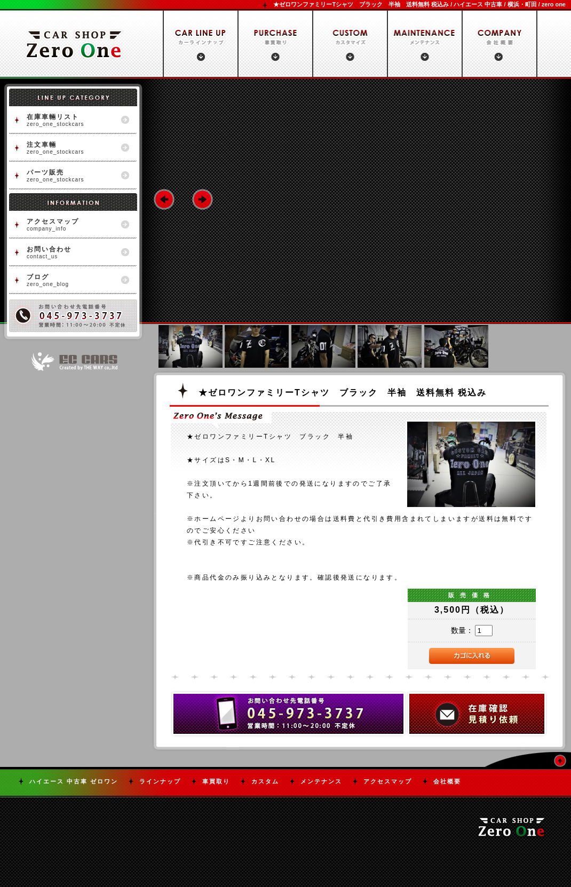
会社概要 (447, 781)
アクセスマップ (387, 781)
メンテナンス (321, 781)
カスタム (265, 781)
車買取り (216, 781)
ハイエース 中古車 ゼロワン (73, 781)
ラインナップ (160, 781)
